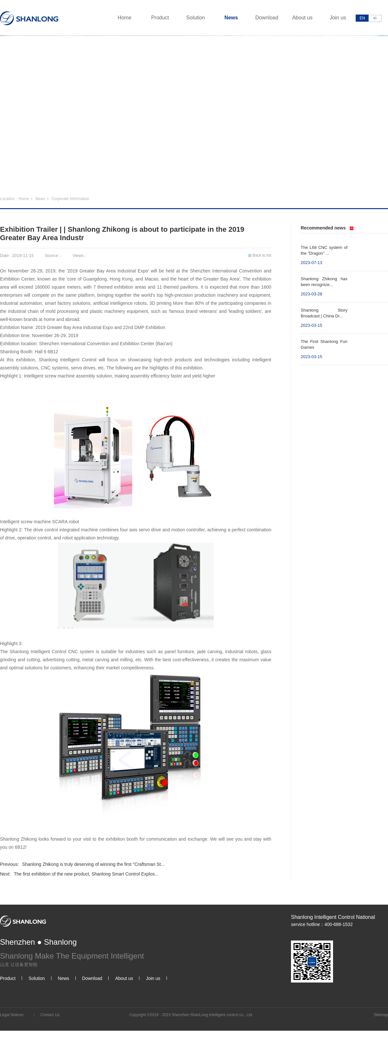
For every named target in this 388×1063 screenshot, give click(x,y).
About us (302, 17)
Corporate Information (70, 199)
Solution (195, 17)
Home (125, 17)
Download (266, 17)
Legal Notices (12, 1015)
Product (160, 17)
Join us (338, 17)
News (231, 17)
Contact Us (49, 1015)
